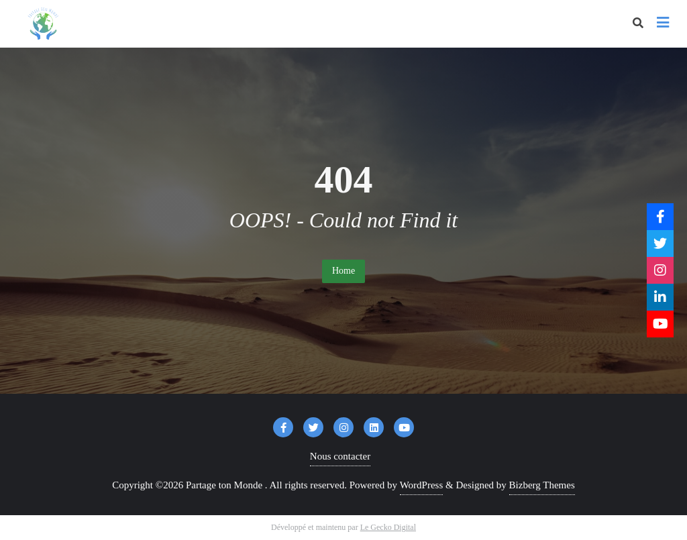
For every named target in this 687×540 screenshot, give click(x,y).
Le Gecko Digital (388, 527)
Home (343, 271)
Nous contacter (340, 456)
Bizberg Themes (542, 485)
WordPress (421, 485)
